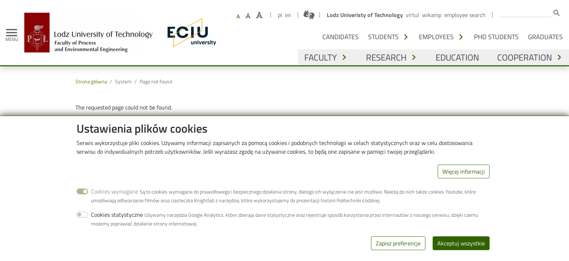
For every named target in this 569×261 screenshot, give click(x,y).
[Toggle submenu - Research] (413, 57)
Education (457, 57)
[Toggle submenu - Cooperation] (559, 57)
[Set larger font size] (248, 15)
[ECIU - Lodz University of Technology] (190, 32)
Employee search (465, 15)
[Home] (91, 18)
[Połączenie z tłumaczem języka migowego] (309, 14)
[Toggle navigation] (11, 32)
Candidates (340, 37)
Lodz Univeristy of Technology (365, 15)
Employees (436, 37)
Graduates (545, 37)
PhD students (496, 37)
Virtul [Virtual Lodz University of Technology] (412, 15)
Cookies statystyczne (117, 224)
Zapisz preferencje (398, 253)
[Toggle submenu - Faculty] (344, 57)
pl (280, 15)
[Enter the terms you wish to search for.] (525, 12)
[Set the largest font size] (259, 15)
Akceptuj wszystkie (461, 253)
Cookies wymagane (114, 201)
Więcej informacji (463, 181)
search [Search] (556, 13)
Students (383, 37)
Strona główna (91, 81)
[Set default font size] (238, 16)
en (288, 15)
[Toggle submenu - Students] (405, 37)
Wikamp (431, 15)
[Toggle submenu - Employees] (460, 37)
